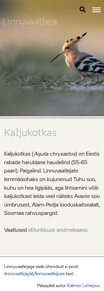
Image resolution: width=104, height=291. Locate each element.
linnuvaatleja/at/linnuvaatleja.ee (34, 273)
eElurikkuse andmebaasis (58, 230)
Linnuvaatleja (30, 21)
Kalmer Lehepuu (83, 285)
